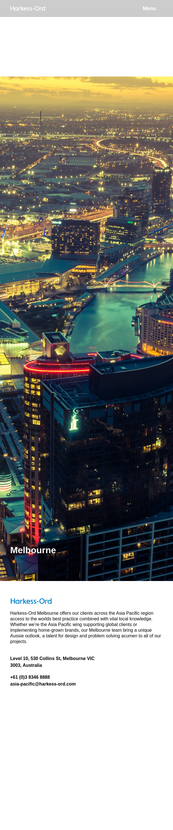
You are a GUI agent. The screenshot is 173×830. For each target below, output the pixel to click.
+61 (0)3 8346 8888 (30, 677)
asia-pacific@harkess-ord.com (43, 684)
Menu (149, 8)
